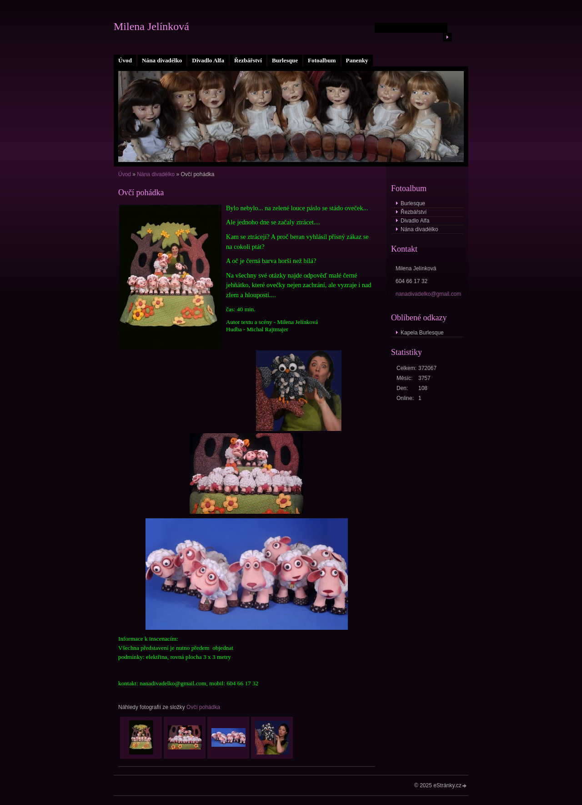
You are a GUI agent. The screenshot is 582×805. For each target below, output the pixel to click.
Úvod (125, 60)
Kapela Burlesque (422, 332)
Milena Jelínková (151, 26)
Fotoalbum (322, 60)
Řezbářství (248, 60)
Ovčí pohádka (203, 707)
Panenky (357, 60)
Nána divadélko (162, 60)
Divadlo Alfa (208, 60)
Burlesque (285, 60)
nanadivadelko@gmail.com (428, 294)
